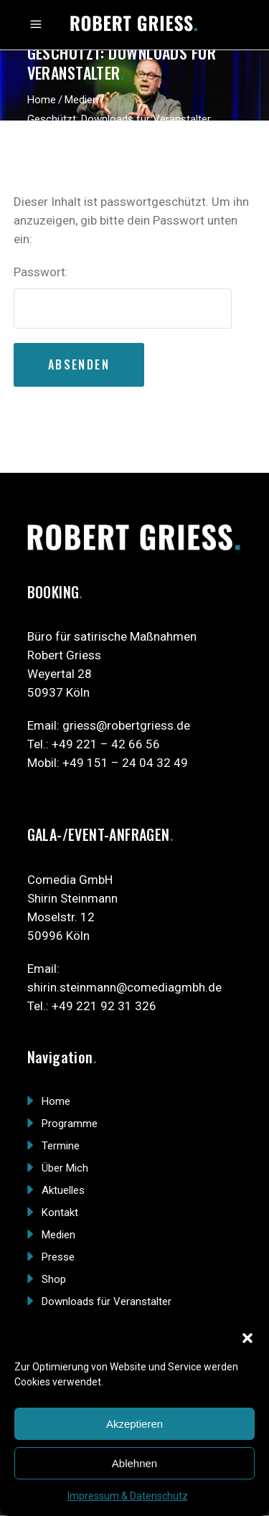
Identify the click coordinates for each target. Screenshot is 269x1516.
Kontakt (60, 1212)
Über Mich (65, 1168)
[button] (247, 1338)
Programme (70, 1123)
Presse (58, 1257)
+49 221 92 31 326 (104, 1006)
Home (41, 99)
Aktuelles (63, 1190)
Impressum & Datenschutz (127, 1496)
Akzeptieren (134, 1424)
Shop (54, 1279)
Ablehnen (134, 1463)
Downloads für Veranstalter (106, 1301)
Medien (81, 99)
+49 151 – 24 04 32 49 (125, 762)
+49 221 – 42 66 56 (106, 744)
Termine (61, 1145)
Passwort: (123, 297)
